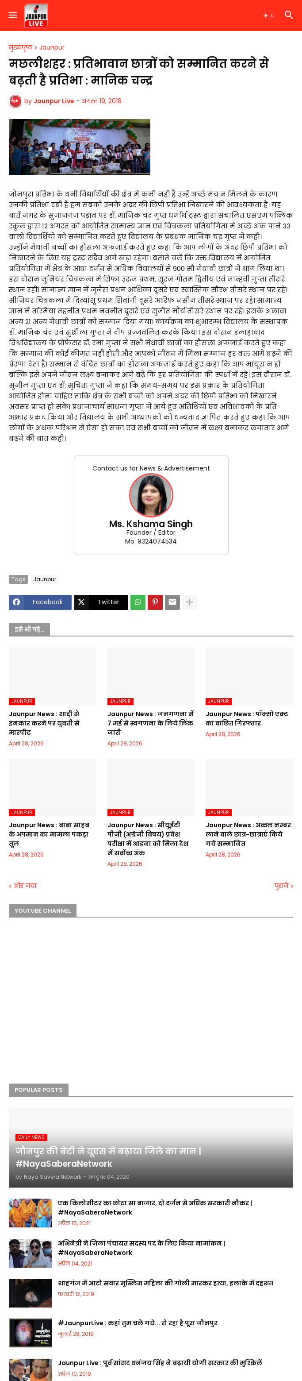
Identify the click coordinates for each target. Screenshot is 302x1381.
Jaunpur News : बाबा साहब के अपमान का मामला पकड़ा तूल (49, 834)
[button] (12, 15)
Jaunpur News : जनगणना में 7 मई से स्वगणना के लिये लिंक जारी (150, 723)
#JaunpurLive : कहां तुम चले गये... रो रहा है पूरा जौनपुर (138, 1323)
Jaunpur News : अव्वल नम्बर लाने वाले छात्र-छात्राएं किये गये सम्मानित (248, 834)
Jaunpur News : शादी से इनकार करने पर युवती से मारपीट (44, 723)
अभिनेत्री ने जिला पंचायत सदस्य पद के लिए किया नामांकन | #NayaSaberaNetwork (141, 1248)
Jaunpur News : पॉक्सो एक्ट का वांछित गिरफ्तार (247, 719)
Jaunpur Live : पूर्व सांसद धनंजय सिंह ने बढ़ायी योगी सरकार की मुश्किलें (160, 1362)
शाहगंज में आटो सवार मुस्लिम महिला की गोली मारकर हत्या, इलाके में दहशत (165, 1283)
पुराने (281, 886)
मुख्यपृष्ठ (20, 47)
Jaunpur (52, 47)
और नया (25, 886)
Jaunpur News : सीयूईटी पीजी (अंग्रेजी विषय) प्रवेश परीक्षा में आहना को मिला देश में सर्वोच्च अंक (147, 839)
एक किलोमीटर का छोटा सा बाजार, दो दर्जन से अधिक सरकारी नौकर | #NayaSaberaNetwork (155, 1208)
